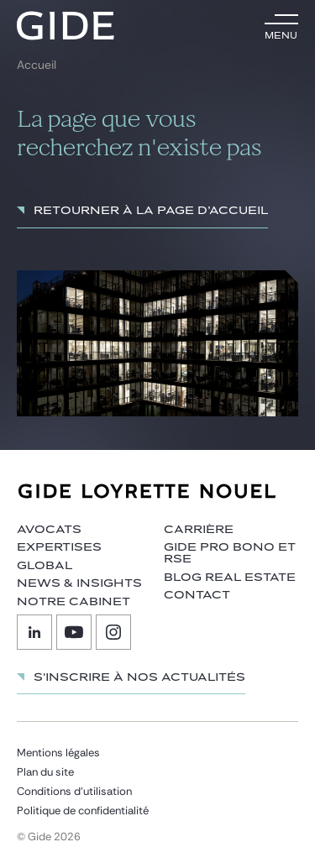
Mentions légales (58, 752)
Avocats (49, 530)
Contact (197, 595)
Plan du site (45, 772)
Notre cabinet (73, 602)
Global (44, 566)
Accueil (36, 65)
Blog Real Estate (230, 577)
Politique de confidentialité (83, 810)
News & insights (79, 583)
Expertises (59, 547)
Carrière (199, 530)
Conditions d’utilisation (74, 791)
